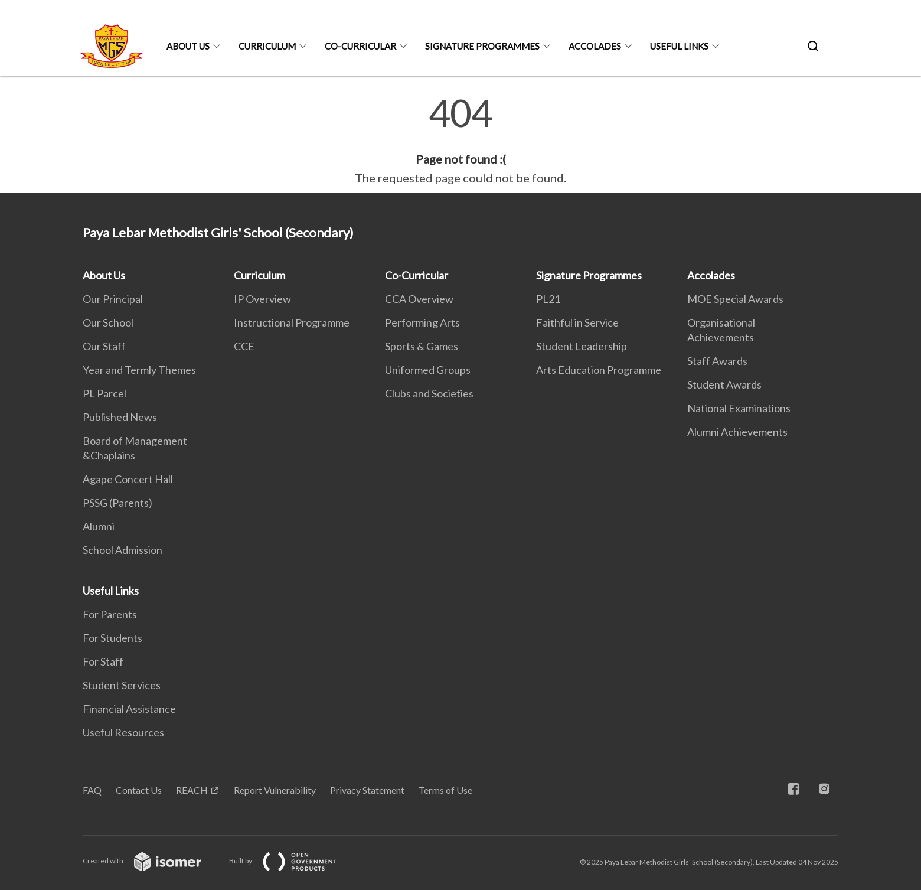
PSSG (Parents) (117, 502)
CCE (244, 346)
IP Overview (262, 298)
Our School (108, 322)
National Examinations (739, 408)
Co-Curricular (360, 46)
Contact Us (139, 790)
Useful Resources (123, 732)
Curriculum (267, 46)
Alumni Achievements (737, 431)
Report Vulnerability (275, 790)
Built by (292, 860)
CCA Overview (419, 298)
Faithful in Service (577, 322)
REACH (192, 790)
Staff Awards (717, 360)
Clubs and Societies (429, 393)
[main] (460, 140)
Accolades (595, 46)
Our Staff (104, 346)
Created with (151, 860)
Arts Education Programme (598, 369)
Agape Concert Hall (128, 478)
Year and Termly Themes (139, 369)
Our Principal (113, 298)
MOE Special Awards (735, 298)
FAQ (92, 790)
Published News (120, 416)
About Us (188, 46)
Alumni (99, 526)
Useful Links (679, 46)
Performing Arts (422, 322)
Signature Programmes (482, 46)
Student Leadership (581, 346)
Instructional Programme (292, 322)
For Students (112, 637)
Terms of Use (445, 790)
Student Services (122, 685)
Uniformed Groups (428, 369)
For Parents (110, 614)
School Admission (122, 549)
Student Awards (724, 384)
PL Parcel (104, 393)
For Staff (103, 661)
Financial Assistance (129, 708)
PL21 (548, 298)
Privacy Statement (367, 790)
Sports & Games (421, 346)
